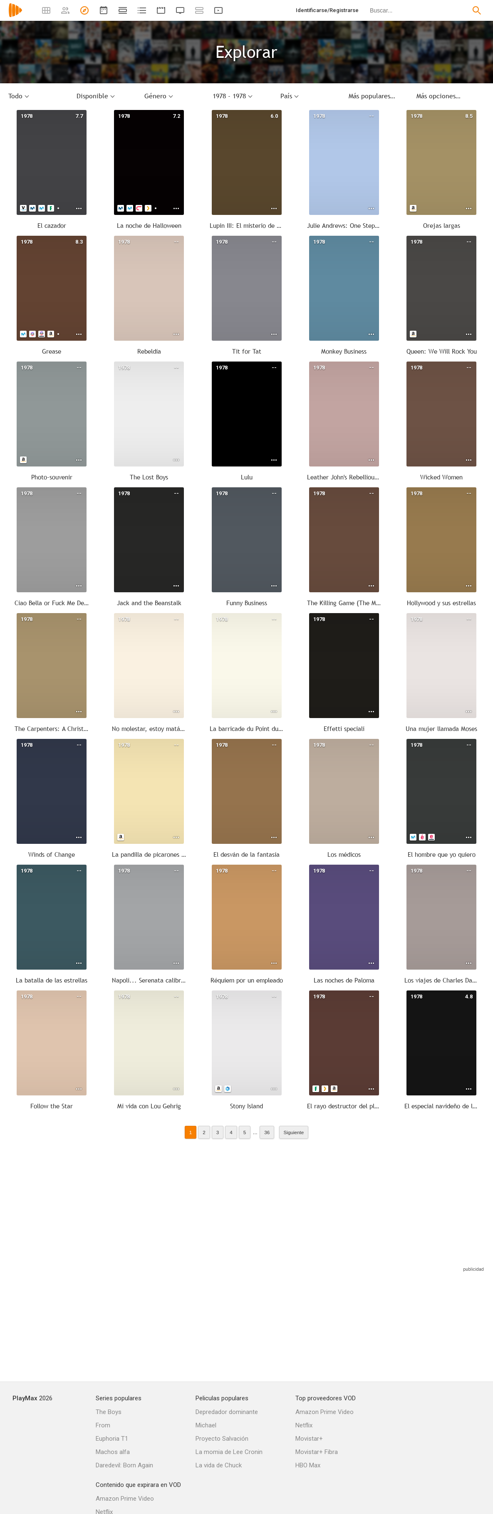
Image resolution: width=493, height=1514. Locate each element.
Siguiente (294, 1132)
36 (267, 1132)
